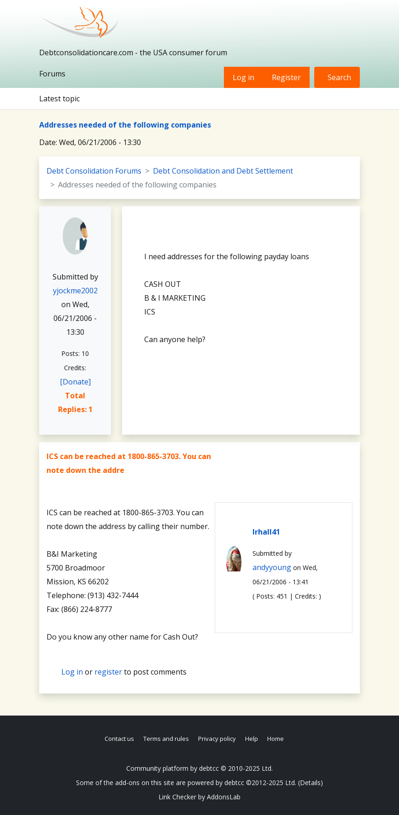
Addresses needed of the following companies (125, 125)
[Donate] (75, 382)
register (108, 672)
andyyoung (271, 567)
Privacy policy (217, 738)
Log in (243, 77)
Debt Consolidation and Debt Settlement (223, 171)
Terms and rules (166, 738)
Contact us (119, 738)
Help (251, 738)
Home (275, 738)
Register (286, 77)
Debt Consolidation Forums (94, 171)
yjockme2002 (75, 290)
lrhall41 (266, 532)
